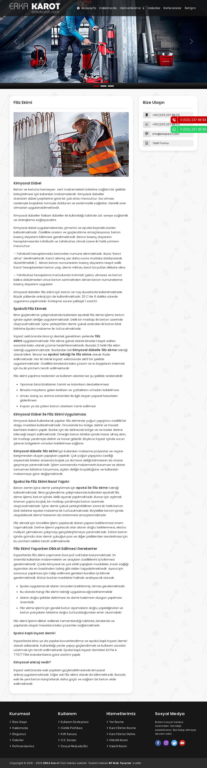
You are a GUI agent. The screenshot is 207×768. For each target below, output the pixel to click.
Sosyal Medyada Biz (73, 746)
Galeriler (154, 8)
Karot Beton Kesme (121, 728)
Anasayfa (86, 8)
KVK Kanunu (67, 734)
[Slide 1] (96, 86)
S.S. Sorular (67, 740)
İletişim (190, 8)
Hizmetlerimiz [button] (132, 8)
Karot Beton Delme (121, 734)
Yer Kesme (115, 722)
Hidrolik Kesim (117, 740)
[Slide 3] (111, 86)
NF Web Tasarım (120, 763)
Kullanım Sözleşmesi (73, 722)
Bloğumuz (18, 734)
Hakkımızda (108, 8)
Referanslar (172, 8)
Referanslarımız (22, 746)
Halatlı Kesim (117, 746)
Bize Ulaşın (18, 722)
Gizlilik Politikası (70, 728)
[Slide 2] (103, 86)
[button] (168, 143)
